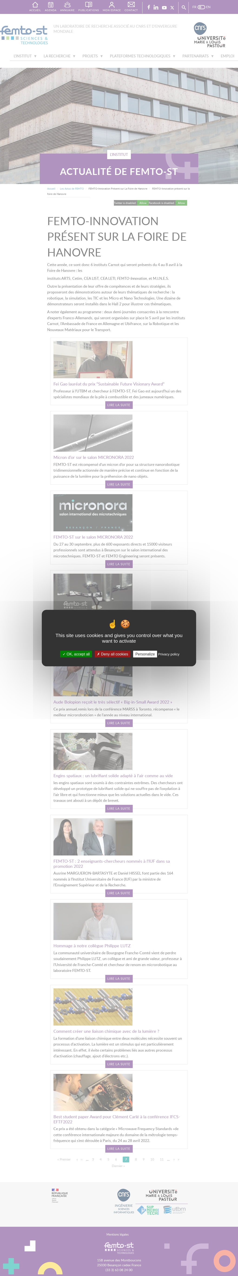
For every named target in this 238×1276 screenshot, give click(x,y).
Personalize (145, 654)
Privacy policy (168, 654)
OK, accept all (76, 654)
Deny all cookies (112, 654)
